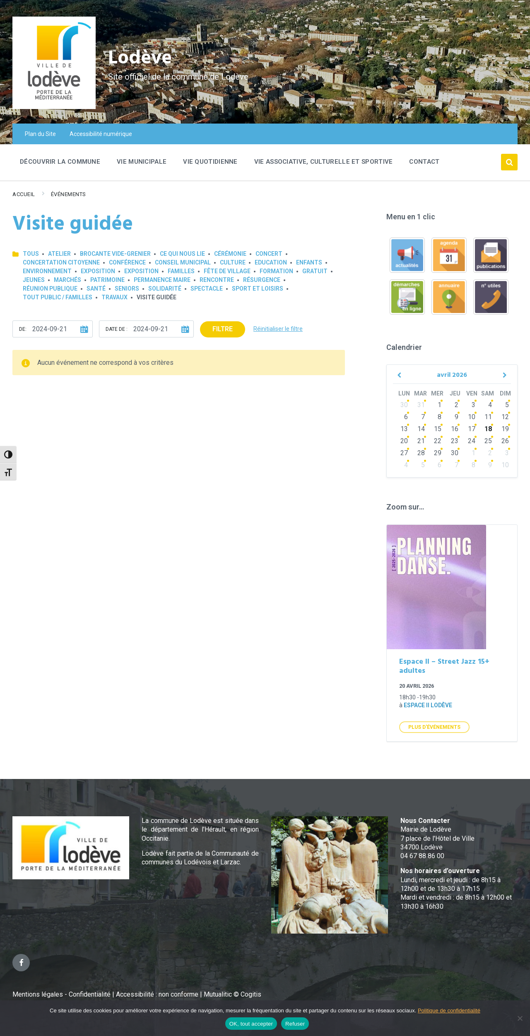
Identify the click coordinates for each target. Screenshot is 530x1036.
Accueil (23, 194)
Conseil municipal (183, 262)
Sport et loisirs (257, 288)
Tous (31, 253)
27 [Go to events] (404, 453)
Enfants (309, 262)
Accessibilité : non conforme (158, 994)
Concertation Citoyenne (61, 262)
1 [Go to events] (439, 405)
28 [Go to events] (421, 453)
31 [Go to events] (421, 405)
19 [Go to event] (505, 429)
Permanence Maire (162, 280)
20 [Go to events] (404, 441)
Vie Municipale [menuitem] (141, 161)
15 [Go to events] (437, 429)
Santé (96, 288)
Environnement (47, 271)
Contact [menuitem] (424, 161)
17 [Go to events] (471, 429)
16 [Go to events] (454, 429)
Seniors (127, 288)
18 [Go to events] (488, 429)
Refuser (295, 1024)
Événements (68, 194)
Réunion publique (50, 288)
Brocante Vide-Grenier (115, 253)
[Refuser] (520, 1018)
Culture (233, 262)
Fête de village (227, 271)
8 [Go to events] (439, 417)
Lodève (141, 58)
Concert (268, 253)
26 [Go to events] (505, 441)
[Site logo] (54, 107)
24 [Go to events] (471, 441)
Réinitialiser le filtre (278, 328)
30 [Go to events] (404, 405)
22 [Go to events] (437, 441)
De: (22, 329)
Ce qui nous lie (182, 253)
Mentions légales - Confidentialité (61, 994)
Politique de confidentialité (449, 1010)
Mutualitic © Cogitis (232, 994)
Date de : (117, 329)
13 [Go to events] (404, 429)
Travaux (114, 297)
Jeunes (34, 280)
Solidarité (164, 288)
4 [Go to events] (490, 405)
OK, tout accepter (251, 1024)
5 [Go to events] (423, 465)
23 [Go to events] (454, 441)
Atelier (59, 253)
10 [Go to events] (471, 417)
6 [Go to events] (406, 417)
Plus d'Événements (434, 727)
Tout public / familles (57, 297)
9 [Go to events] (456, 417)
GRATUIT (315, 271)
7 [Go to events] (423, 417)
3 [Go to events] (473, 405)
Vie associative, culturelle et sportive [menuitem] (323, 161)
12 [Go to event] (505, 417)
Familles (181, 271)
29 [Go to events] (437, 453)
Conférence (127, 262)
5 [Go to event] (507, 405)
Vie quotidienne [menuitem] (210, 161)
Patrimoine (107, 280)
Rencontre (217, 280)
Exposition (98, 271)
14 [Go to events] (421, 429)
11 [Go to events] (488, 417)
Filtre (222, 329)
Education (271, 262)
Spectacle (206, 288)
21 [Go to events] (421, 441)
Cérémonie (230, 253)
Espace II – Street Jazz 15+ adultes (444, 666)
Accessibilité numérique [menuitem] (101, 134)
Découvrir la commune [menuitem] (60, 161)
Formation (276, 271)
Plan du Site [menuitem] (40, 134)
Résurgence (261, 280)
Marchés (67, 280)
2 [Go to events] (456, 405)
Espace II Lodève (428, 705)
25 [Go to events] (488, 441)
